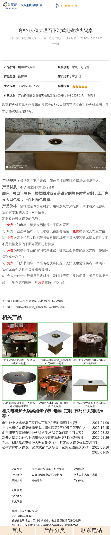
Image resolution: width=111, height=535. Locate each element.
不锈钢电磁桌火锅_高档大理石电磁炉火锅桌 (39, 307)
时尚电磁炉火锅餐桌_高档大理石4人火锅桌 (38, 300)
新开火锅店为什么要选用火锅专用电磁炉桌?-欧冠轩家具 (43, 437)
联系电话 (91, 530)
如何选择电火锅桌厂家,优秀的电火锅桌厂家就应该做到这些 (45, 447)
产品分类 (54, 530)
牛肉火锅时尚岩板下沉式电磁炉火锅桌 (19, 361)
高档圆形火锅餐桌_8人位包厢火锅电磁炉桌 (19, 404)
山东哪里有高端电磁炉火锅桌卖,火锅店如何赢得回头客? (42, 432)
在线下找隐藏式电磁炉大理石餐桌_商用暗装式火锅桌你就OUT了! (49, 442)
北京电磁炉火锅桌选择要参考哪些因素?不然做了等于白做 (44, 427)
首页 (17, 530)
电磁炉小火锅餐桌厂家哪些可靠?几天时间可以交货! (39, 423)
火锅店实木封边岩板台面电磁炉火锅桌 (54, 404)
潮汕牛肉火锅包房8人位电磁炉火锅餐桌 (89, 361)
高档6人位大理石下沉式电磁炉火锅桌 (89, 404)
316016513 (25, 515)
